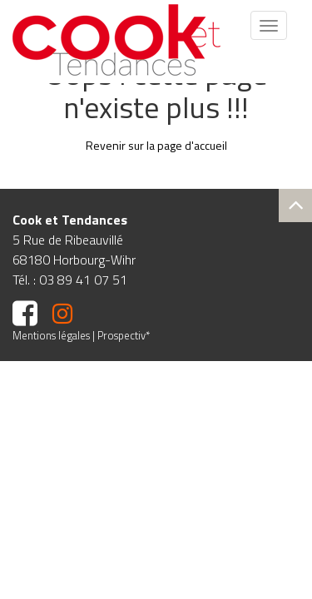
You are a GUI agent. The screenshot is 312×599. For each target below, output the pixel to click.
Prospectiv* (123, 335)
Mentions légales (51, 335)
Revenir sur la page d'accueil (156, 145)
